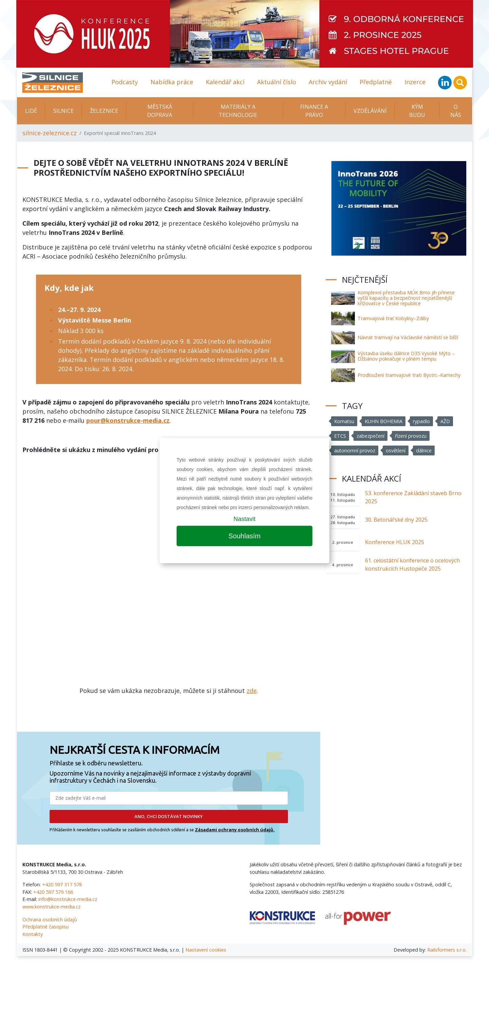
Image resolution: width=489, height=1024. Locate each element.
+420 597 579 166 (53, 892)
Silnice (63, 111)
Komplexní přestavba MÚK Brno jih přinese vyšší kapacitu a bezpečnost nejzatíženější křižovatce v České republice (406, 298)
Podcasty (124, 82)
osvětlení (396, 450)
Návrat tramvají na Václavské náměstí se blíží (408, 337)
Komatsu (344, 421)
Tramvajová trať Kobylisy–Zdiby (393, 318)
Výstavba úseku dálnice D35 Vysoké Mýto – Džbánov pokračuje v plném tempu (406, 356)
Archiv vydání (328, 82)
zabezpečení (370, 436)
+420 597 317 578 (62, 884)
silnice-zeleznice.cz (49, 133)
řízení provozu (411, 436)
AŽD (445, 421)
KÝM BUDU (417, 111)
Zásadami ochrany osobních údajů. (235, 830)
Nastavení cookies (205, 950)
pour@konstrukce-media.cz (127, 420)
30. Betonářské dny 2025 (396, 519)
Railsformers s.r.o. (447, 950)
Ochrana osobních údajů (49, 919)
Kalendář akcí (225, 82)
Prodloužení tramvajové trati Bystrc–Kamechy (409, 375)
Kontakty (32, 934)
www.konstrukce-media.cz (51, 906)
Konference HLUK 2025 (394, 542)
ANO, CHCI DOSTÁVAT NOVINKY (168, 816)
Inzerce (414, 82)
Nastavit (244, 519)
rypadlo (421, 421)
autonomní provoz (355, 450)
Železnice (104, 111)
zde (252, 691)
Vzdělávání (370, 111)
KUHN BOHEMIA (384, 421)
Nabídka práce (171, 82)
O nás (455, 111)
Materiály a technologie (238, 111)
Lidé (31, 111)
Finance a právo (314, 111)
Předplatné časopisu (45, 926)
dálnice (424, 450)
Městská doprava (159, 111)
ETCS (340, 436)
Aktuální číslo (276, 82)
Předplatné (376, 82)
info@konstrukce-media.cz (67, 899)
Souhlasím (245, 536)
